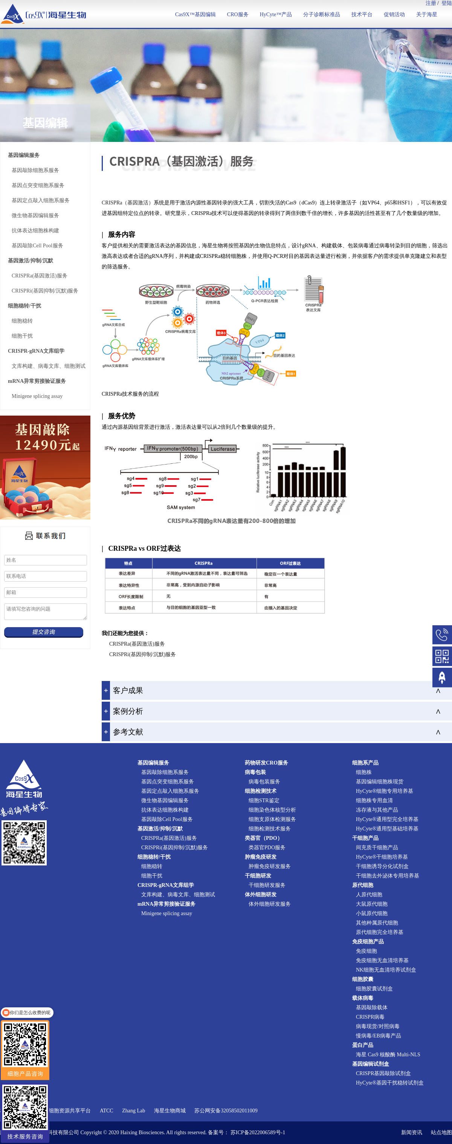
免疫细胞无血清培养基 (382, 960)
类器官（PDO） (263, 838)
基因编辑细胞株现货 (379, 782)
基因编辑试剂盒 (370, 1064)
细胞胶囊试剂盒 (374, 989)
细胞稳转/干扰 (24, 306)
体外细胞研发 (260, 894)
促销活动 (394, 14)
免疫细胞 (366, 951)
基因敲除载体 (372, 1007)
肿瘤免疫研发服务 (270, 866)
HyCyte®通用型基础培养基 (387, 829)
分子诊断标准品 (321, 14)
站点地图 (441, 1132)
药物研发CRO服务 (266, 763)
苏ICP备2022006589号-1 (258, 1132)
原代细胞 (362, 885)
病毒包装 (255, 772)
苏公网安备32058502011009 (225, 1111)
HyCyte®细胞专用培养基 (384, 791)
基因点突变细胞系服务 (38, 185)
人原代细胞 (369, 894)
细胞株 (364, 772)
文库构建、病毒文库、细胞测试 (49, 366)
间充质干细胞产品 (377, 847)
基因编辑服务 (24, 155)
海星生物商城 (170, 1111)
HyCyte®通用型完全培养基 (387, 819)
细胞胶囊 (362, 979)
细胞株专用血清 (374, 800)
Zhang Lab (133, 1111)
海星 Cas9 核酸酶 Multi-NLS (388, 1054)
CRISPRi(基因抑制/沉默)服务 (45, 291)
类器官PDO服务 (267, 847)
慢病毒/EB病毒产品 (378, 1036)
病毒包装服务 (264, 782)
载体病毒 (362, 998)
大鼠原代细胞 (372, 904)
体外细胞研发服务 (270, 904)
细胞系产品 (365, 763)
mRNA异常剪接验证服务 (37, 381)
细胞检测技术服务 (270, 829)
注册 (431, 3)
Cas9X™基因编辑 (195, 14)
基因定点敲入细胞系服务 (41, 200)
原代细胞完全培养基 (379, 932)
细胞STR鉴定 (264, 800)
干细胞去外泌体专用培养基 (387, 876)
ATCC (106, 1111)
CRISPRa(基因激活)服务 (39, 276)
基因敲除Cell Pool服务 (37, 245)
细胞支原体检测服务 (272, 819)
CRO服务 (238, 14)
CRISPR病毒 (370, 1017)
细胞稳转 (22, 321)
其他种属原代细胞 (377, 923)
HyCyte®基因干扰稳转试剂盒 (390, 1083)
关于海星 (426, 14)
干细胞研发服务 (267, 885)
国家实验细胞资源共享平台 (59, 1111)
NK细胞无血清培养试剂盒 (386, 970)
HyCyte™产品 (276, 14)
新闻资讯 (411, 1132)
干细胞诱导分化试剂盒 (382, 866)
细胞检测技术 (260, 791)
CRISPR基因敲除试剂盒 (383, 1073)
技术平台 (362, 14)
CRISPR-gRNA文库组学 (36, 351)
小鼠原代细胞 (372, 913)
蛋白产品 (362, 1045)
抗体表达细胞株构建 (35, 230)
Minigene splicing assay (37, 396)
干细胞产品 (365, 838)
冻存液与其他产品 (377, 810)
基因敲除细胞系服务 (35, 170)
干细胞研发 (258, 876)
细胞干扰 (22, 336)
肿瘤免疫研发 (260, 857)
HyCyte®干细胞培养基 (382, 857)
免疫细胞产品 (368, 941)
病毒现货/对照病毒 (378, 1026)
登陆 (446, 3)
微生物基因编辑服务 (35, 215)
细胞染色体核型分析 (272, 810)
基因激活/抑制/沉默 (30, 261)
